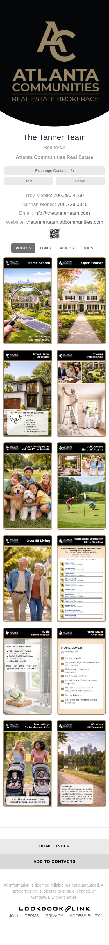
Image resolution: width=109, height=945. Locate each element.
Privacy (54, 915)
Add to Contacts (54, 861)
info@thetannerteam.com (62, 213)
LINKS (45, 248)
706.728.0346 (72, 204)
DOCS (88, 248)
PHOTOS (23, 248)
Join (13, 915)
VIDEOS (67, 248)
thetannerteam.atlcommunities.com (64, 222)
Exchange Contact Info (54, 170)
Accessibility (85, 915)
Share (80, 181)
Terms (32, 915)
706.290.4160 (68, 195)
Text (28, 181)
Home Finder (54, 846)
